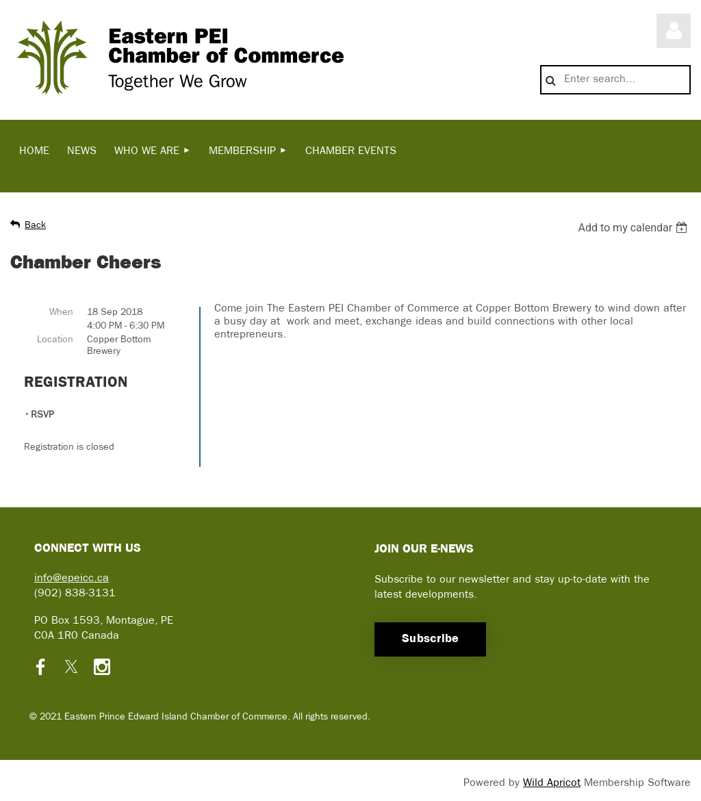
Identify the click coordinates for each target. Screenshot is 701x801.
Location (55, 340)
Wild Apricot (552, 783)
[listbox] (634, 227)
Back (35, 225)
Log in (674, 31)
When (61, 312)
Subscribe (430, 639)
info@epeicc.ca (71, 578)
